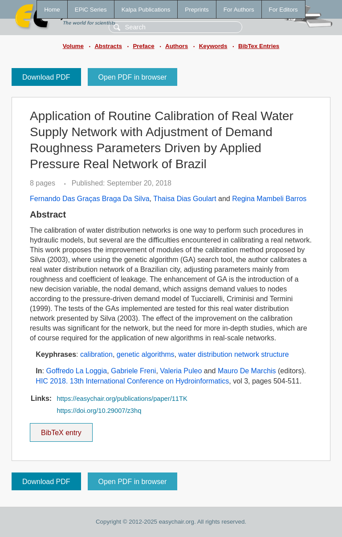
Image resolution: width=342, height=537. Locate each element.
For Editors (283, 9)
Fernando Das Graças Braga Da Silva (90, 198)
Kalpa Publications (146, 9)
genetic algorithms (146, 354)
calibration (96, 354)
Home (52, 9)
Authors (176, 46)
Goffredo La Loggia (76, 371)
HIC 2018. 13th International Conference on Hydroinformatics (132, 381)
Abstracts (108, 46)
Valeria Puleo (181, 371)
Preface (143, 46)
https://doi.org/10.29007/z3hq (99, 410)
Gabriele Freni (133, 371)
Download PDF (46, 77)
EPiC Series (91, 9)
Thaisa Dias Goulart (184, 198)
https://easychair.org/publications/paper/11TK (122, 398)
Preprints (196, 9)
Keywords (213, 46)
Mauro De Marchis (247, 371)
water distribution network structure (234, 354)
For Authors (239, 9)
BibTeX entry (61, 429)
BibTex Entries (258, 46)
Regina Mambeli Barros (269, 198)
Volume (73, 46)
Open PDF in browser (132, 77)
